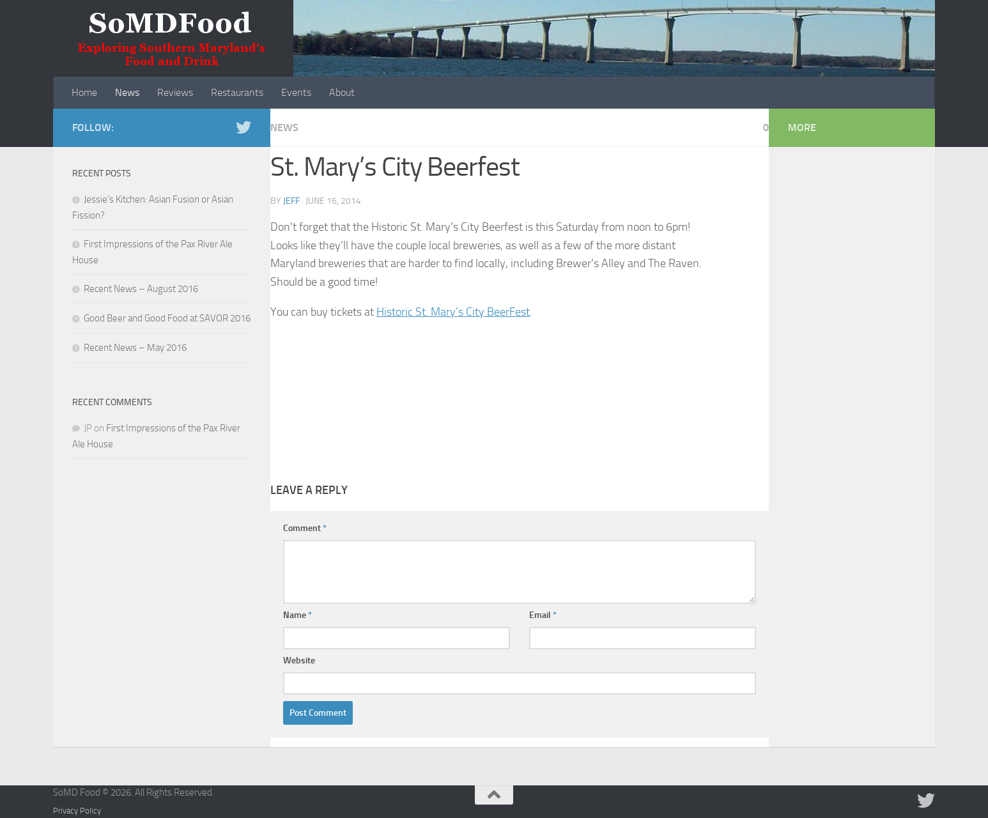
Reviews (175, 92)
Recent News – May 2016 (135, 347)
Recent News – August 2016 (141, 289)
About (342, 92)
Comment (305, 528)
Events (296, 92)
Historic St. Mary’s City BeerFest (453, 312)
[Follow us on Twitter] (243, 127)
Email (543, 615)
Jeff (291, 201)
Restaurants (237, 92)
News (127, 92)
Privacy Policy (77, 810)
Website (299, 660)
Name (297, 615)
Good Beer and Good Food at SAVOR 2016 (167, 318)
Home (84, 92)
